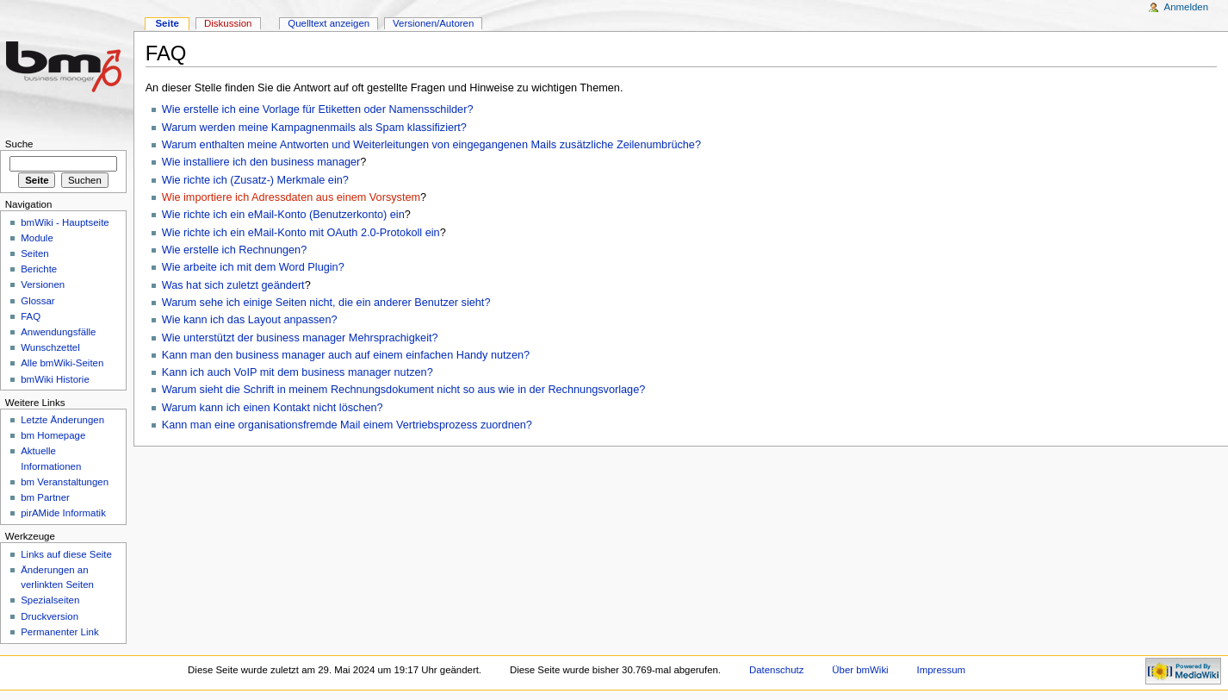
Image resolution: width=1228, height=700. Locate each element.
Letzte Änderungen (62, 420)
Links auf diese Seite (66, 554)
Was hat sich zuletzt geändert (233, 285)
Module (37, 238)
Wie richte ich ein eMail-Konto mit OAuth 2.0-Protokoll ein (301, 233)
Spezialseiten (50, 600)
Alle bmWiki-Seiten (62, 363)
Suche (19, 144)
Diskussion (227, 23)
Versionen (43, 284)
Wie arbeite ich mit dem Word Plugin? (253, 267)
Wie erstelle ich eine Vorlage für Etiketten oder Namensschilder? (318, 109)
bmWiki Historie (55, 379)
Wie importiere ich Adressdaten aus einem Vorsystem (291, 197)
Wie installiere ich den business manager (261, 162)
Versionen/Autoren (433, 23)
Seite (166, 23)
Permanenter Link (59, 632)
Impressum (941, 670)
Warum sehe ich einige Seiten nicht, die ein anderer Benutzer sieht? (326, 303)
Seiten (34, 253)
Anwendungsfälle (58, 332)
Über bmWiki (860, 670)
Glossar (37, 301)
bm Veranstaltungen (65, 482)
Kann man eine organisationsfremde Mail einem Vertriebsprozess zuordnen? (347, 425)
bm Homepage (53, 435)
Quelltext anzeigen (328, 23)
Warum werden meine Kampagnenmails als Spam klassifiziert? (314, 128)
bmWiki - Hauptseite (65, 222)
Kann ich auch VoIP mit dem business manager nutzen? (297, 372)
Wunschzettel (50, 347)
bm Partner (45, 497)
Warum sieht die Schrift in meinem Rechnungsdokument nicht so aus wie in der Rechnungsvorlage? (404, 390)
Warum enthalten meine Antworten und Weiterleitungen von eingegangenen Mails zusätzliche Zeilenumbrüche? (431, 145)
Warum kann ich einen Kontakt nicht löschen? (272, 408)
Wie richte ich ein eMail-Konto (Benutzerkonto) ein (283, 215)
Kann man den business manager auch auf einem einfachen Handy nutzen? (346, 355)
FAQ (30, 316)
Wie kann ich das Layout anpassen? (250, 320)
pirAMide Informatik (63, 513)
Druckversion (49, 616)
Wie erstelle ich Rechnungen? (234, 250)
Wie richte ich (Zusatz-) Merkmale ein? (255, 180)
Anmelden (1186, 7)
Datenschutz (776, 670)
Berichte (39, 269)
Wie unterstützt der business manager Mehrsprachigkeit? (300, 338)
